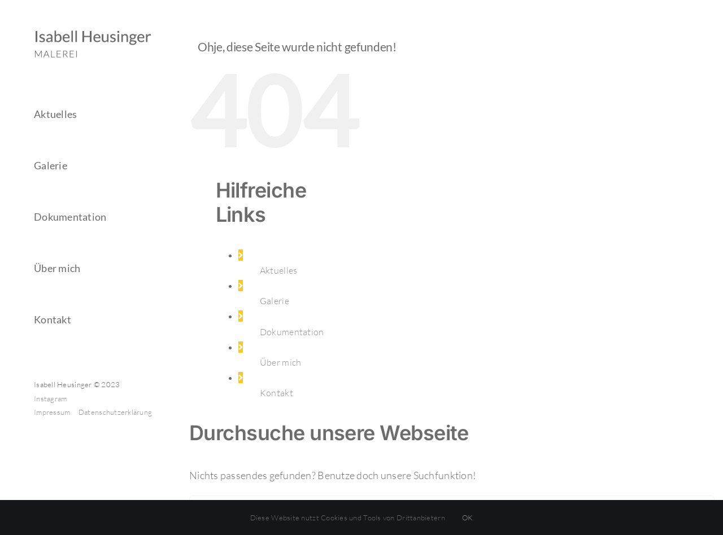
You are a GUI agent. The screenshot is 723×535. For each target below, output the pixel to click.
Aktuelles (278, 270)
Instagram (50, 398)
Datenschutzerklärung (115, 411)
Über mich (280, 362)
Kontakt (276, 392)
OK (467, 517)
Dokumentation (292, 331)
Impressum (53, 411)
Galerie (274, 300)
